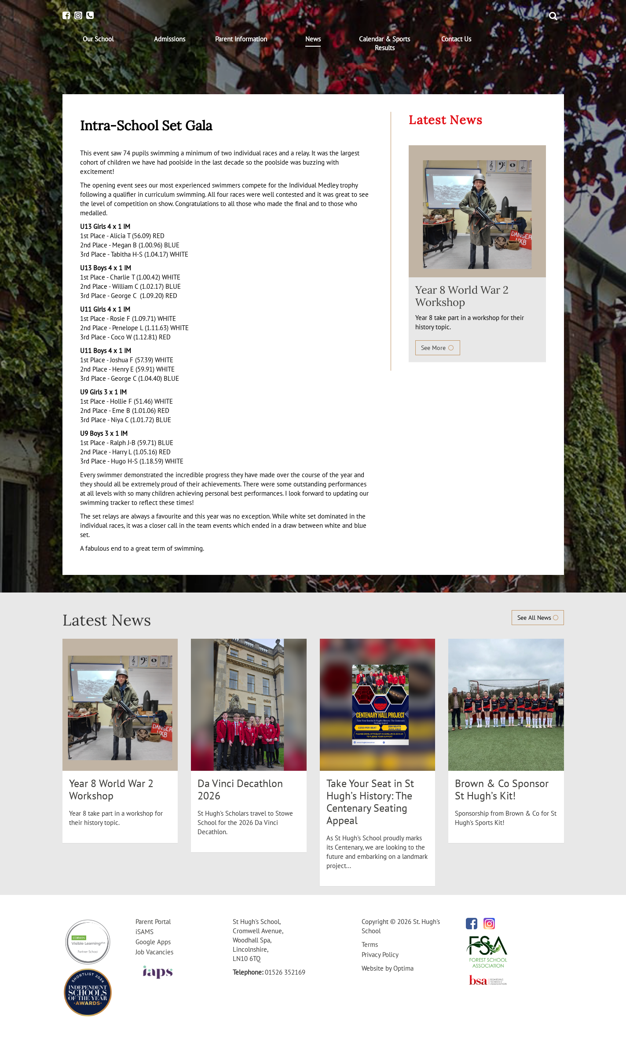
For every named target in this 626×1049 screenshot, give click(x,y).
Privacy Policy (380, 954)
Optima (403, 968)
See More (437, 348)
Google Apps (153, 942)
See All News (537, 618)
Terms (370, 944)
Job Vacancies (154, 952)
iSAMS (144, 932)
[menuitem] (98, 39)
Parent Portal (153, 921)
